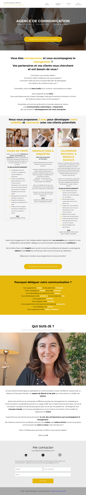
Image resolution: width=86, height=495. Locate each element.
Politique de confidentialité (58, 491)
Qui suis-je (68, 4)
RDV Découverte (78, 4)
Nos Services (48, 4)
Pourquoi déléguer (59, 4)
